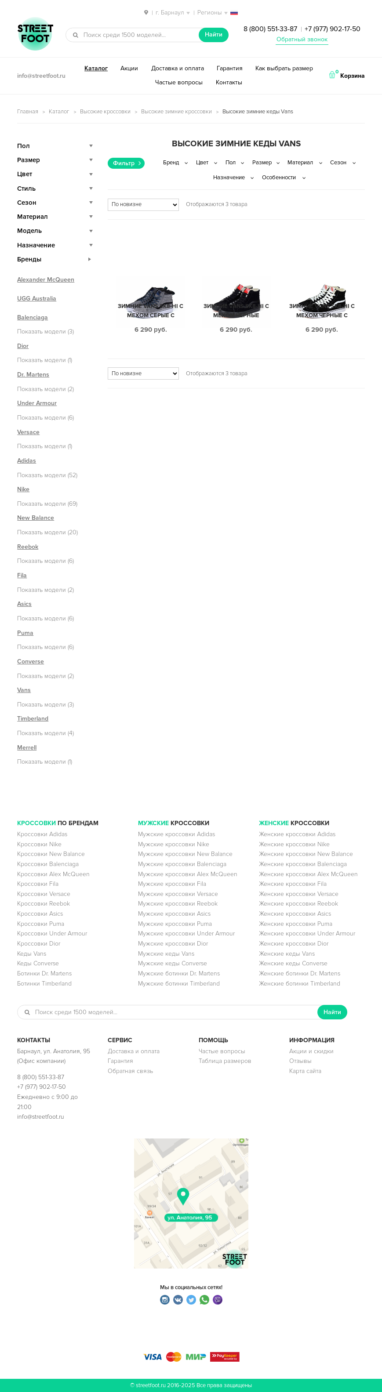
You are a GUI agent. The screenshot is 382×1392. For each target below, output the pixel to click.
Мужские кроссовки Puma (175, 924)
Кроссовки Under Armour (52, 933)
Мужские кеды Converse (172, 963)
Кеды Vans (31, 953)
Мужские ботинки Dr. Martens (179, 973)
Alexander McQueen (45, 279)
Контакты (229, 82)
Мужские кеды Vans (166, 953)
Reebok (27, 547)
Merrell (26, 747)
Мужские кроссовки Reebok (178, 903)
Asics (24, 604)
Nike (23, 489)
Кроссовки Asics (40, 913)
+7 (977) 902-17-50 (332, 29)
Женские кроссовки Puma (295, 924)
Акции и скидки (311, 1051)
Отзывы (300, 1061)
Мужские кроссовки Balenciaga (182, 864)
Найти (213, 34)
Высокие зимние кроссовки (176, 111)
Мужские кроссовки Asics (174, 913)
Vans (24, 690)
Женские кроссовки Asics (295, 913)
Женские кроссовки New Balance (306, 854)
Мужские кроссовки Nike (173, 844)
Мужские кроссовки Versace (178, 894)
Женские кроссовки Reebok (298, 903)
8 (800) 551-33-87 (270, 29)
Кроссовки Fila (37, 884)
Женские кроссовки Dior (293, 943)
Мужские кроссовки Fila (172, 884)
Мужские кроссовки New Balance (185, 854)
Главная (27, 111)
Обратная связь (130, 1071)
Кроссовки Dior (38, 943)
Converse (30, 661)
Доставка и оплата (177, 68)
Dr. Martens (33, 374)
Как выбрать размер (284, 68)
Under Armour (37, 403)
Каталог (96, 68)
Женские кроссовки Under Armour (307, 933)
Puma (25, 633)
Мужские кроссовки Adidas (176, 834)
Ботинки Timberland (44, 983)
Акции (129, 68)
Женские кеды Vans (287, 953)
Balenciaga (32, 317)
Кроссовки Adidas (42, 834)
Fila (22, 575)
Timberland (32, 718)
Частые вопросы (179, 82)
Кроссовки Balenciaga (48, 864)
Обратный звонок (301, 39)
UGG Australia (36, 298)
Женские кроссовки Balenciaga (303, 864)
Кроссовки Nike (39, 844)
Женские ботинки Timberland (299, 983)
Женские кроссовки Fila (293, 884)
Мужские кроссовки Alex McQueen (187, 874)
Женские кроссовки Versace (298, 894)
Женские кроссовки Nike (294, 844)
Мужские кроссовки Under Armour (186, 933)
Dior (23, 346)
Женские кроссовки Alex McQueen (308, 874)
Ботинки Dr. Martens (44, 973)
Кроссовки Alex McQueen (53, 874)
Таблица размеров (225, 1061)
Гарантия (230, 68)
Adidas (26, 460)
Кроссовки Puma (40, 924)
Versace (28, 432)
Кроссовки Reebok (43, 903)
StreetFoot (35, 35)
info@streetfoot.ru (41, 76)
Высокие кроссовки (105, 111)
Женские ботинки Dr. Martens (299, 973)
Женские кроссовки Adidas (297, 834)
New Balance (35, 518)
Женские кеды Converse (293, 963)
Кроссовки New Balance (51, 854)
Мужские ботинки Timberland (179, 983)
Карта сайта (305, 1071)
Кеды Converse (38, 963)
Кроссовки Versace (43, 894)
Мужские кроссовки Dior (173, 943)
